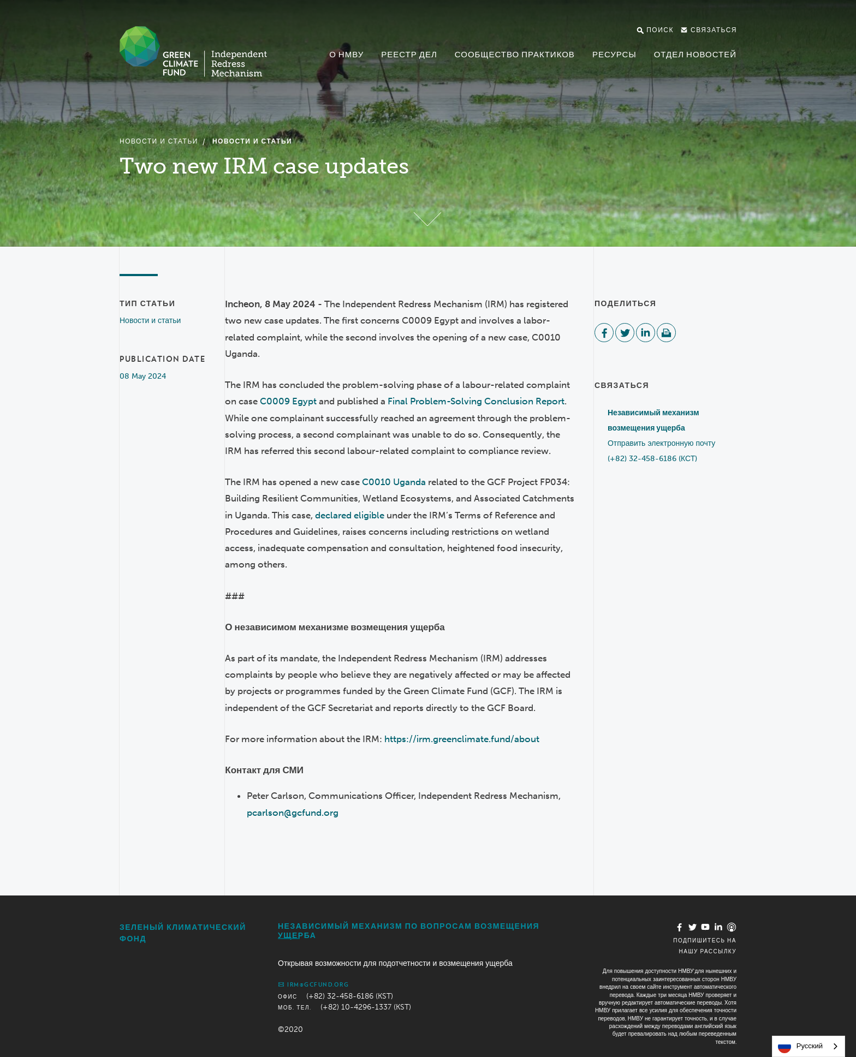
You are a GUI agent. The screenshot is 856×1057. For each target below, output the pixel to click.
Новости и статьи (159, 141)
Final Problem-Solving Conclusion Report (476, 401)
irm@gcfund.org (313, 984)
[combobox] (808, 1046)
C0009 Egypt (288, 401)
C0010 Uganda (394, 481)
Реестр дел (409, 54)
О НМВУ (346, 54)
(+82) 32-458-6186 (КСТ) (652, 458)
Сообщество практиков (515, 54)
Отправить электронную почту (661, 443)
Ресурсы (614, 54)
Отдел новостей (695, 54)
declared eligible (349, 515)
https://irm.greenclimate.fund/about (461, 738)
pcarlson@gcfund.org (292, 812)
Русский (800, 1046)
